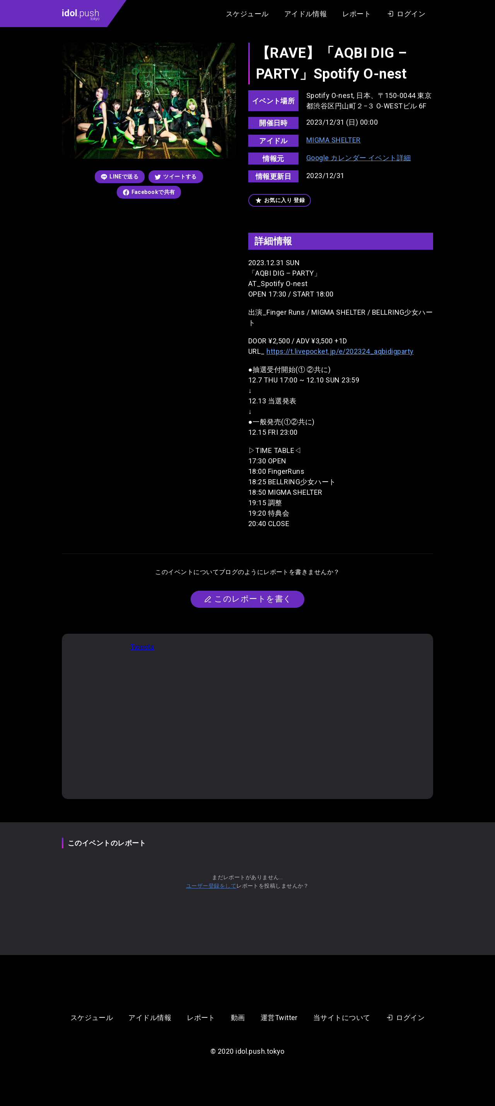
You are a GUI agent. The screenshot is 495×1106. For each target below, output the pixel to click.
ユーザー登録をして (211, 886)
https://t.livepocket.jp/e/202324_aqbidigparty (339, 351)
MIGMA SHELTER (333, 140)
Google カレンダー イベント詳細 (358, 158)
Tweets (142, 647)
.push (80, 14)
